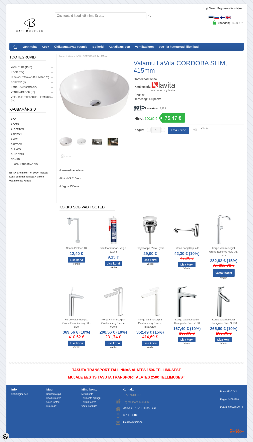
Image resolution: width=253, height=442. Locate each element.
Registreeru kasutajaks (229, 8)
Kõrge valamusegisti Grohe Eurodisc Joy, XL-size (76, 323)
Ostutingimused (19, 394)
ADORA (15, 124)
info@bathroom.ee (133, 422)
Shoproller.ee (237, 431)
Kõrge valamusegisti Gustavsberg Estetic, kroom (113, 323)
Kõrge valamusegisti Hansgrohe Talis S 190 (224, 321)
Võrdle (204, 128)
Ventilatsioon (144, 46)
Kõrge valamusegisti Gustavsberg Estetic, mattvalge (150, 323)
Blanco (16, 149)
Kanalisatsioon (119, 46)
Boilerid (98, 46)
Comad (15, 159)
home (62, 56)
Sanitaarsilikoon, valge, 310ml (113, 250)
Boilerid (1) (18, 82)
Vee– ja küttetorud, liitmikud (179, 46)
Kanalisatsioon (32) (24, 87)
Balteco (16, 144)
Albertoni (18, 129)
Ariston (16, 134)
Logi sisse (209, 8)
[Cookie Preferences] (5, 436)
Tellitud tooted (89, 402)
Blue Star (17, 154)
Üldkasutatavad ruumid (71, 46)
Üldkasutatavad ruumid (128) (30, 77)
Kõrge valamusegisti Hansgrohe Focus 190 (187, 321)
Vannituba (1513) (21, 67)
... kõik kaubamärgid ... (25, 164)
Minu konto (87, 394)
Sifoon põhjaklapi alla (187, 248)
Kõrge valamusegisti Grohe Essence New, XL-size (223, 252)
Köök (45, 46)
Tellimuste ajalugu (91, 398)
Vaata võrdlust (89, 406)
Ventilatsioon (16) (23, 92)
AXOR (14, 139)
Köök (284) (17, 72)
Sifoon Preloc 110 (76, 248)
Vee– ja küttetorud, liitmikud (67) (31, 98)
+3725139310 (130, 415)
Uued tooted (52, 402)
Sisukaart (51, 406)
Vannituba (29, 46)
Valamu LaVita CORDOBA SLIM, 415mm (88, 56)
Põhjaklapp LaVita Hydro (150, 248)
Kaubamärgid (53, 394)
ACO (13, 119)
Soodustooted (53, 398)
